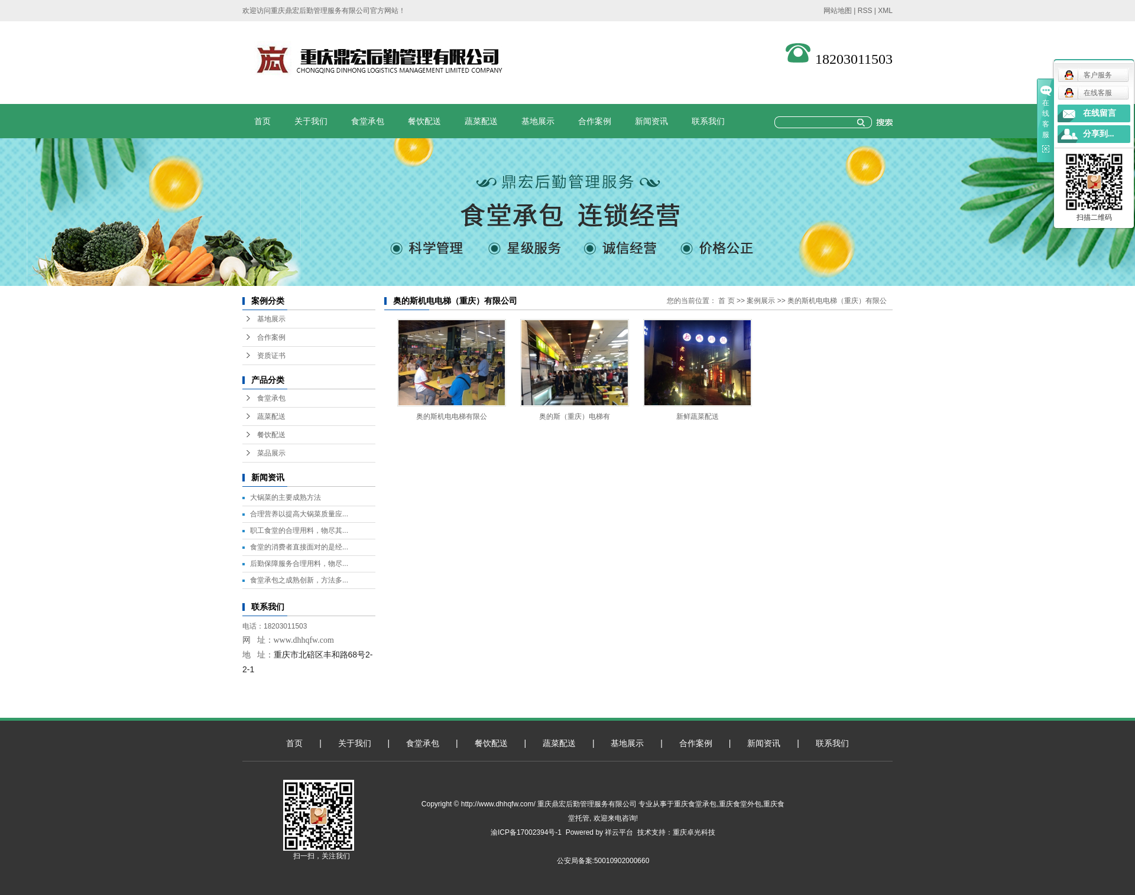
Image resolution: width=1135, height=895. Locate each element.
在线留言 (1099, 113)
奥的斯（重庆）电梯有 (574, 416)
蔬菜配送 (481, 121)
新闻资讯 (651, 121)
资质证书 (271, 356)
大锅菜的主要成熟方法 (285, 497)
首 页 (726, 301)
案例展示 (761, 301)
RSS (865, 10)
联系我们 (708, 121)
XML (885, 10)
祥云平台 (619, 832)
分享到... (1098, 133)
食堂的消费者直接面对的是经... (299, 547)
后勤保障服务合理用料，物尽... (299, 563)
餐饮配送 (424, 121)
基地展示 (537, 121)
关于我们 (310, 121)
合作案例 (594, 121)
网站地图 (837, 10)
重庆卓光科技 (694, 832)
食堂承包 (367, 121)
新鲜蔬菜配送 (697, 416)
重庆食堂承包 (695, 804)
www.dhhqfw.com (304, 640)
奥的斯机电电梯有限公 (451, 416)
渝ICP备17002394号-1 (526, 832)
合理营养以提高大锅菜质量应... (299, 514)
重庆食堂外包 (740, 804)
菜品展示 (271, 453)
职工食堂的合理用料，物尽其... (299, 530)
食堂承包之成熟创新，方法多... (299, 580)
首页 (262, 121)
